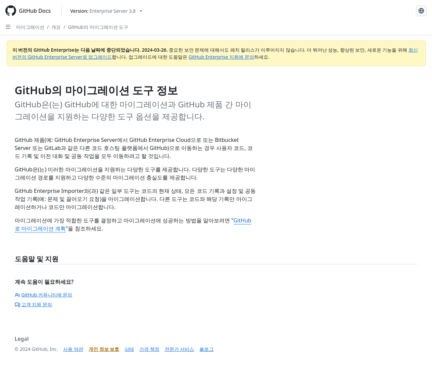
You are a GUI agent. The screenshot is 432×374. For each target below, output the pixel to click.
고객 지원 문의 (33, 304)
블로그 (206, 349)
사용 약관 (73, 349)
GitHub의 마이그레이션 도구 (98, 27)
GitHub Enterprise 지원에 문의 (221, 57)
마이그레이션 (30, 27)
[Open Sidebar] (8, 26)
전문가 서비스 (179, 349)
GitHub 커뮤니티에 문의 (44, 294)
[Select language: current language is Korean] (421, 10)
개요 (56, 27)
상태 (129, 349)
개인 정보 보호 (104, 349)
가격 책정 (149, 349)
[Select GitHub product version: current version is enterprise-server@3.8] (106, 11)
